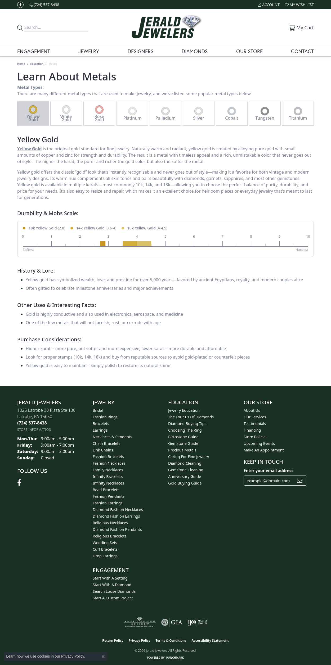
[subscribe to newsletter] (300, 480)
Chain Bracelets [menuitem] (106, 443)
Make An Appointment (264, 450)
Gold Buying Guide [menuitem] (185, 483)
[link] (44, 4)
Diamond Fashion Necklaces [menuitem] (118, 509)
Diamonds (195, 51)
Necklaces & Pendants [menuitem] (112, 436)
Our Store (249, 51)
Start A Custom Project (113, 597)
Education (36, 64)
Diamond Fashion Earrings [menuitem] (116, 516)
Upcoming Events (259, 443)
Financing (252, 430)
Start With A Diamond (112, 584)
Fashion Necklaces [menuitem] (109, 463)
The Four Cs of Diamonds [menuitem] (191, 416)
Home (21, 64)
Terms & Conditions (171, 640)
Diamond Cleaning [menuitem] (184, 463)
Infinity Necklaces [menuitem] (108, 483)
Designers (140, 51)
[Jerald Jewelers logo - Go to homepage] (165, 27)
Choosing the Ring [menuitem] (185, 430)
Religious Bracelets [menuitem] (109, 536)
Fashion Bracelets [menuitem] (108, 456)
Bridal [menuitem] (98, 410)
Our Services (255, 416)
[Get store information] (34, 429)
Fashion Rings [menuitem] (105, 416)
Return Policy (112, 640)
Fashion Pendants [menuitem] (108, 496)
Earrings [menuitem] (100, 430)
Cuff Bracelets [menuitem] (105, 549)
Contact (302, 51)
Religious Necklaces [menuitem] (110, 522)
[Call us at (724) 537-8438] (32, 423)
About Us (252, 410)
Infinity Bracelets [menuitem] (108, 476)
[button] (268, 4)
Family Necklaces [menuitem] (108, 469)
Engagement (33, 51)
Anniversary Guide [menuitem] (184, 476)
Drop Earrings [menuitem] (105, 555)
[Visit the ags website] (139, 622)
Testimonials (255, 423)
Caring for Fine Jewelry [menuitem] (188, 456)
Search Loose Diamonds (114, 591)
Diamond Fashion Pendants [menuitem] (117, 529)
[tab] (33, 113)
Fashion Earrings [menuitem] (108, 502)
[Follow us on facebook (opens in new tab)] (20, 5)
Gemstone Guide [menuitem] (183, 443)
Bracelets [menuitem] (101, 423)
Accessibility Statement (210, 640)
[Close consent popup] (103, 656)
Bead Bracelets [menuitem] (106, 489)
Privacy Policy (139, 640)
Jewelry (88, 51)
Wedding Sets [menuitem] (105, 542)
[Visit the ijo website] (198, 622)
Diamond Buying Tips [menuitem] (187, 423)
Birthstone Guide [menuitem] (183, 436)
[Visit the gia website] (171, 622)
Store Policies (255, 436)
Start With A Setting (110, 578)
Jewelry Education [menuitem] (184, 410)
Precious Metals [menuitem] (182, 450)
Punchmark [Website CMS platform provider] (175, 657)
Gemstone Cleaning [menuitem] (185, 469)
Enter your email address (268, 470)
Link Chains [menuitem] (103, 450)
